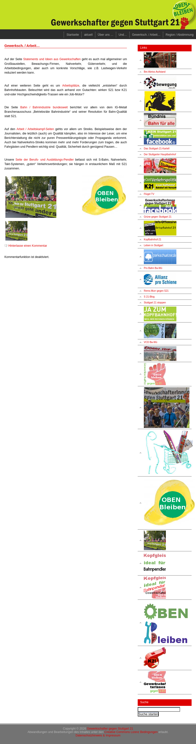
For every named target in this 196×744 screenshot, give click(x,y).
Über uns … (105, 34)
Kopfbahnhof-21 (152, 239)
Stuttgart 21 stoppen (155, 302)
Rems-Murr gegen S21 (156, 290)
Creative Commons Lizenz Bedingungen (131, 732)
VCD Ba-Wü (150, 342)
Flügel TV (149, 194)
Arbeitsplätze (70, 85)
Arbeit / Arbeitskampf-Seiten (35, 129)
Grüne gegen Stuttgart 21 (158, 216)
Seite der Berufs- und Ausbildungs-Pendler (44, 159)
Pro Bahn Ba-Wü (153, 268)
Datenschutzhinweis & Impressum (97, 735)
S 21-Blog (149, 296)
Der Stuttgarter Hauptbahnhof (160, 154)
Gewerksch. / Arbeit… (146, 34)
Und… (123, 34)
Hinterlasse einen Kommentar (27, 245)
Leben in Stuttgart (153, 245)
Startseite (72, 34)
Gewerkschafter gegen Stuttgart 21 (110, 728)
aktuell (88, 34)
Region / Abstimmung (180, 34)
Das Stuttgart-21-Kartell (157, 148)
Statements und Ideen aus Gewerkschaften (52, 59)
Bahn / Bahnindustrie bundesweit (44, 107)
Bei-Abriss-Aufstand (154, 71)
